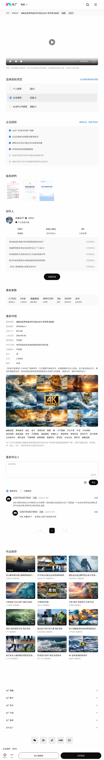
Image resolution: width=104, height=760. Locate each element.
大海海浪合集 (43, 602)
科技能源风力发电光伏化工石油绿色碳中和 (27, 254)
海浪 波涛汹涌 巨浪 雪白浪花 (18, 628)
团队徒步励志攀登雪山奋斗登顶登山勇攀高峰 (83, 575)
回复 (96, 498)
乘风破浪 (19, 430)
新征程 (59, 437)
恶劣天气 (84, 434)
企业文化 (68, 437)
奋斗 (33, 430)
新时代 (77, 437)
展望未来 (41, 430)
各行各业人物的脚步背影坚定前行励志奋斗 (20, 655)
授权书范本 (93, 122)
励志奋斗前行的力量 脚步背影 (50, 628)
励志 (27, 430)
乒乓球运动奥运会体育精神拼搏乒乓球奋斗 (52, 575)
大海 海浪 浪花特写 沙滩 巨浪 (81, 602)
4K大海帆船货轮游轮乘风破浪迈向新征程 (83, 628)
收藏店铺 (52, 277)
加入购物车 (38, 756)
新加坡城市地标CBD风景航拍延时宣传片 (26, 242)
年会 (78, 430)
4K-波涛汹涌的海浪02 (78, 655)
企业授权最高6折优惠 (89, 79)
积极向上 (54, 434)
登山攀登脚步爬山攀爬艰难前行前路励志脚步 (20, 575)
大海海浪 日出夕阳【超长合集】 (19, 602)
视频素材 (15, 13)
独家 (64, 13)
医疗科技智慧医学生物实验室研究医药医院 (27, 260)
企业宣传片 (10, 437)
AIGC (71, 13)
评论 (93, 482)
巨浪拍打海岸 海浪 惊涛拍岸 (49, 655)
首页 (7, 13)
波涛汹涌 (10, 434)
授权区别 (83, 122)
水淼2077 (28, 517)
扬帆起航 (10, 430)
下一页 (65, 530)
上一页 (39, 530)
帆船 (49, 430)
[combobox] (24, 4)
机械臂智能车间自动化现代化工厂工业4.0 (26, 248)
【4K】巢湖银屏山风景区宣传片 (22, 267)
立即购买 (81, 756)
